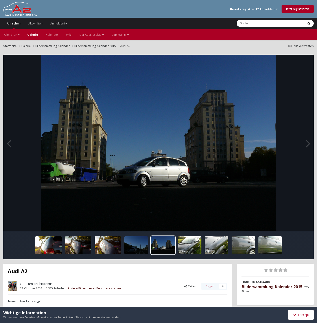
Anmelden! (58, 23)
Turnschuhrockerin (39, 284)
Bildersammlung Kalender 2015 (271, 286)
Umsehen (13, 25)
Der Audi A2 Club (91, 35)
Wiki (69, 35)
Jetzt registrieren (297, 9)
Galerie (32, 35)
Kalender (52, 35)
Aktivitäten (35, 23)
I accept (301, 315)
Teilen (190, 286)
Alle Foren (11, 35)
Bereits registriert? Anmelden (254, 9)
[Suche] (261, 23)
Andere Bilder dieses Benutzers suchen (94, 288)
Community (120, 35)
